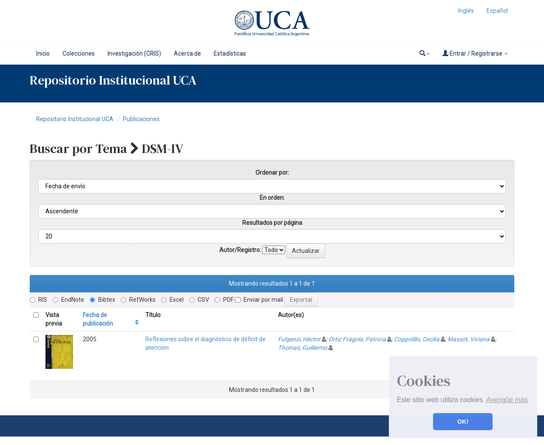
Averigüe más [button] (507, 399)
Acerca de (187, 53)
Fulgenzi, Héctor (299, 339)
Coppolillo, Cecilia (416, 339)
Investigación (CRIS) (134, 53)
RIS (38, 299)
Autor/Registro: (240, 250)
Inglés (466, 10)
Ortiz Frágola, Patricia (357, 339)
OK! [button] (462, 421)
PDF (224, 299)
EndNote (68, 299)
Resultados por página (272, 222)
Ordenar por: (272, 172)
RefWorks (138, 299)
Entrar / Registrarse (475, 53)
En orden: (272, 197)
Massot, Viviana (469, 339)
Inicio (43, 53)
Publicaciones (141, 119)
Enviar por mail (259, 299)
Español (497, 10)
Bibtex (102, 299)
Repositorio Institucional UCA (74, 119)
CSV (199, 299)
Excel (172, 299)
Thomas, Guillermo (302, 347)
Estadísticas (230, 53)
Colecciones (78, 53)
